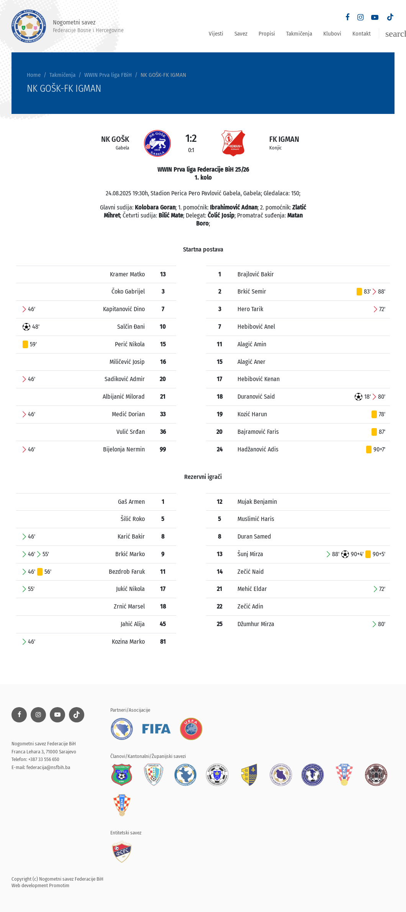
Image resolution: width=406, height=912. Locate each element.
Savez (240, 33)
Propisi (267, 33)
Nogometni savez (67, 26)
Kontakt (361, 33)
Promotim (59, 885)
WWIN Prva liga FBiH (108, 74)
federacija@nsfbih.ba (48, 767)
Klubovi (332, 33)
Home (34, 74)
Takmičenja (299, 33)
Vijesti (216, 33)
